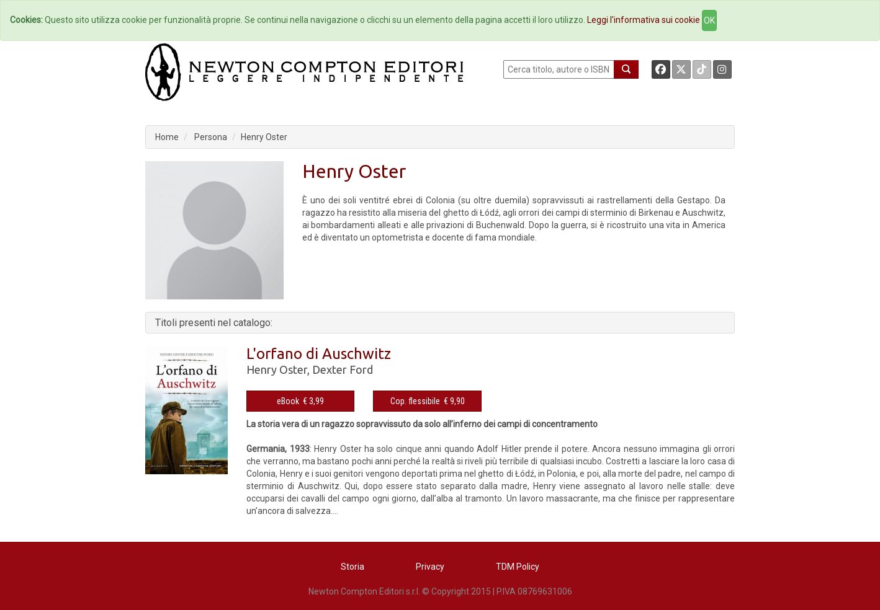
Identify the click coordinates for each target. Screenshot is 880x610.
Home (167, 137)
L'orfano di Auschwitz (318, 353)
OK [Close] (709, 20)
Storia (352, 567)
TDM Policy (517, 567)
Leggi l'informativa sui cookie (643, 20)
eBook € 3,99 (300, 401)
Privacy (430, 567)
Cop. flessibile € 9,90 (427, 401)
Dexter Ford (342, 369)
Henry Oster (264, 137)
